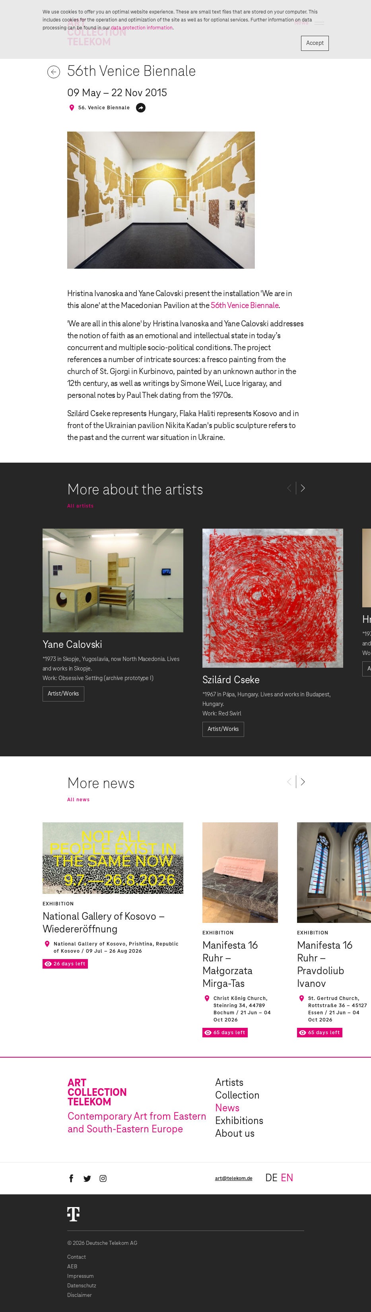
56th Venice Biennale (244, 305)
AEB (72, 1267)
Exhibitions (239, 1121)
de (271, 1178)
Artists (229, 1083)
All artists (80, 506)
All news (78, 799)
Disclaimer (79, 1295)
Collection (237, 1095)
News (227, 1108)
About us (234, 1134)
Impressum (80, 1276)
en (287, 1178)
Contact (76, 1257)
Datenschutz (81, 1286)
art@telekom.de (234, 1178)
